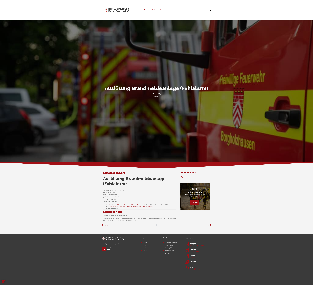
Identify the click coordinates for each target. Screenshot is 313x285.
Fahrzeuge (174, 10)
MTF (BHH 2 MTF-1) (137, 205)
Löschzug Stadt (112, 206)
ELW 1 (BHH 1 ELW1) (136, 206)
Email (191, 267)
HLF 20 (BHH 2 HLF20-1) (125, 205)
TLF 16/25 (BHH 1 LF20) (149, 206)
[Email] (187, 268)
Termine (184, 10)
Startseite (137, 10)
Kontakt (192, 10)
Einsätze (154, 10)
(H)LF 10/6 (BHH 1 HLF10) (124, 206)
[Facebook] (187, 250)
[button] (3, 281)
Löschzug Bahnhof (113, 205)
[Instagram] (187, 244)
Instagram (193, 243)
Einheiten (163, 10)
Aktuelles (146, 10)
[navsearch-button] (210, 10)
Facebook (193, 249)
